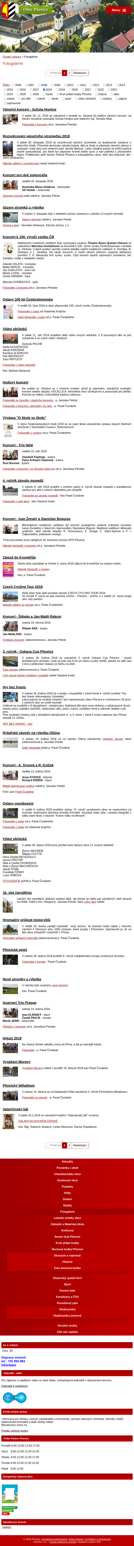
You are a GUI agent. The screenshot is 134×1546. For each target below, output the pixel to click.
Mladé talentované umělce (18, 786)
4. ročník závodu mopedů (23, 480)
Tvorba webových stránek (62, 1542)
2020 (75, 89)
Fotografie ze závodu (34, 1097)
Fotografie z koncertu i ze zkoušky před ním (29, 468)
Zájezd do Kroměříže (19, 557)
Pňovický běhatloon (19, 1085)
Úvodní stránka (12, 56)
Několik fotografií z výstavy (34, 569)
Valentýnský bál (15, 1109)
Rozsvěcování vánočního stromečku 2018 (36, 136)
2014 (122, 85)
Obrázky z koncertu (14, 1026)
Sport (67, 1284)
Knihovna (67, 1230)
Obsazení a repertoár (67, 1255)
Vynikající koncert (14, 639)
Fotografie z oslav (29, 311)
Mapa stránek (76, 1539)
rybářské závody (112, 739)
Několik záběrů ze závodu (18, 604)
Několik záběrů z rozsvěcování (21, 163)
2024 (10, 94)
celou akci (90, 901)
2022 (101, 89)
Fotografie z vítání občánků (19, 365)
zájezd (123, 98)
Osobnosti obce (67, 1180)
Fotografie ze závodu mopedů (40, 495)
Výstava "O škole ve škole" (24, 418)
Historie (67, 1261)
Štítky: (6, 84)
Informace (8, 1365)
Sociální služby (67, 1325)
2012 (96, 85)
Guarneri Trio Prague (19, 1003)
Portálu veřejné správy (14, 1430)
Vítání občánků (15, 329)
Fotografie (28, 1050)
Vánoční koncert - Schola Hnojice (29, 109)
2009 (57, 85)
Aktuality (67, 1161)
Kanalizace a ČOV (67, 1296)
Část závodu (10, 669)
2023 (114, 89)
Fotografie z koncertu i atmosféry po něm (28, 406)
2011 (83, 85)
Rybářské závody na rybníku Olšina (31, 733)
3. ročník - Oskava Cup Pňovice (28, 651)
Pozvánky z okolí (67, 1167)
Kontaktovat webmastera (54, 1539)
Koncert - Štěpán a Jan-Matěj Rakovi (32, 616)
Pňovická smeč (15, 950)
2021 (88, 89)
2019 (62, 89)
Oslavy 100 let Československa (28, 299)
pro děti (26, 98)
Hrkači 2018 (12, 1038)
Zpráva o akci (11, 225)
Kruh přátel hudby (67, 1243)
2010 (70, 85)
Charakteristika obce (67, 1174)
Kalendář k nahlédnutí (14, 1386)
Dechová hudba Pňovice (67, 1249)
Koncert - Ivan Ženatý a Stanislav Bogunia (36, 519)
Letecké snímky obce (67, 1218)
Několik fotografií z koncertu (19, 545)
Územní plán (67, 1290)
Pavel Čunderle (24, 791)
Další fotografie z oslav (31, 317)
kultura (102, 94)
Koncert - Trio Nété (18, 445)
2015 (10, 89)
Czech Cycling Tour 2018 (23, 587)
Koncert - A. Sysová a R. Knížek (28, 765)
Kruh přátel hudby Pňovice (76, 94)
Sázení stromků (31, 219)
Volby (67, 1192)
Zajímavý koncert (13, 195)
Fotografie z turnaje (33, 961)
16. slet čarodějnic (17, 892)
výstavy (107, 98)
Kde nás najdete (67, 1331)
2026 (36, 94)
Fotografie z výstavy (30, 432)
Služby (67, 1205)
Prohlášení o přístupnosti (98, 1539)
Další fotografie (31, 747)
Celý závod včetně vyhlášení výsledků (25, 675)
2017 (36, 89)
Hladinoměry (67, 1309)
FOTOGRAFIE (12, 881)
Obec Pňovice (35, 9)
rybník (41, 98)
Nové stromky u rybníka (22, 979)
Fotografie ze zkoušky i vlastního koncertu (28, 400)
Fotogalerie (67, 1211)
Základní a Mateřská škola (67, 1224)
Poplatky (67, 1186)
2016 (23, 89)
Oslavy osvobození (18, 803)
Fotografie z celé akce (16, 501)
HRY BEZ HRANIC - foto (17, 723)
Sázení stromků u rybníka (23, 207)
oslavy (11, 98)
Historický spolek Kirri (67, 1278)
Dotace (67, 1199)
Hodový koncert (15, 382)
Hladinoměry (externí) (67, 1315)
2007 (31, 85)
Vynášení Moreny (16, 1062)
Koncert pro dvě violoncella (25, 175)
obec (116, 94)
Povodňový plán (67, 1303)
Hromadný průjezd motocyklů (26, 920)
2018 (49, 89)
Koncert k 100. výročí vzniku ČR (28, 237)
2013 (109, 85)
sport (68, 98)
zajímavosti (13, 103)
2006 (18, 85)
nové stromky (60, 985)
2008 (44, 85)
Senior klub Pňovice (67, 1236)
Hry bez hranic (14, 687)
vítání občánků (87, 98)
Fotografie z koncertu (34, 124)
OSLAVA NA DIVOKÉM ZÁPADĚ (38, 1121)
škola (55, 98)
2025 (23, 94)
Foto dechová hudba (67, 1268)
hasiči (49, 94)
